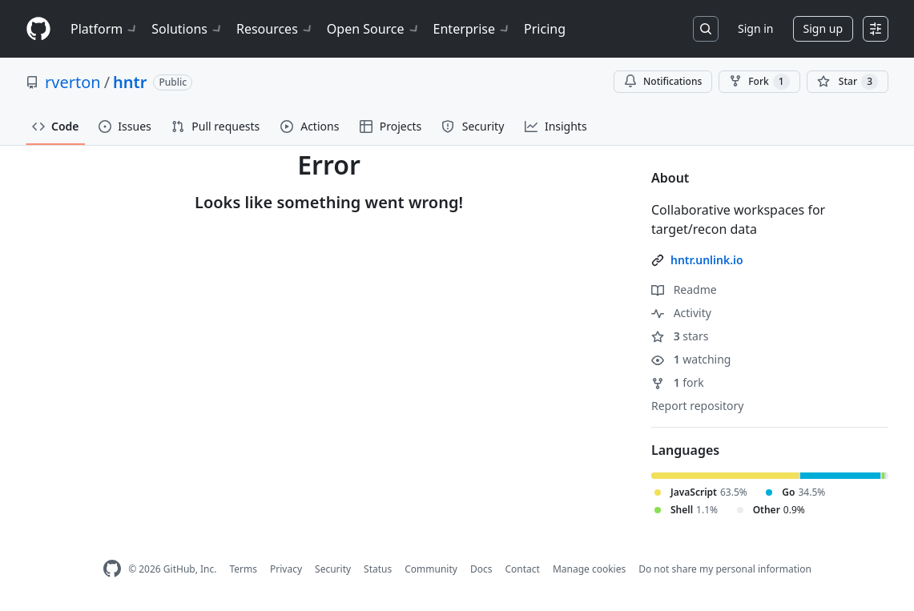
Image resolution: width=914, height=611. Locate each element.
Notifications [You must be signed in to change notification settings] (663, 81)
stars (679, 336)
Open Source (374, 29)
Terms (243, 569)
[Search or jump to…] (706, 29)
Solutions (187, 29)
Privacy (286, 569)
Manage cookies (589, 569)
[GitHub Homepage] (112, 569)
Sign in (755, 28)
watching (691, 359)
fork (677, 382)
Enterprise (472, 29)
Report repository (697, 405)
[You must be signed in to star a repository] (847, 81)
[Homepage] (38, 29)
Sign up (823, 28)
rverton (73, 82)
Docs (481, 569)
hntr (130, 82)
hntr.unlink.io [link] (706, 259)
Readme (684, 289)
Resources (275, 29)
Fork (759, 82)
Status (378, 569)
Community (431, 569)
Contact (522, 569)
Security (333, 569)
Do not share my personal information (724, 569)
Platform (104, 29)
